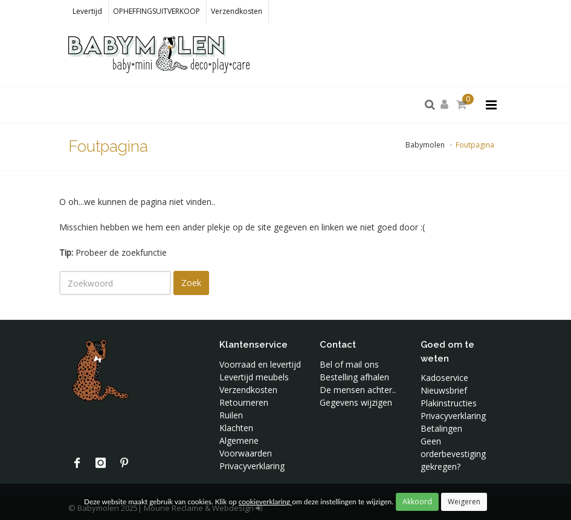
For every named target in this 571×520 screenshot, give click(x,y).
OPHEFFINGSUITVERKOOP (156, 11)
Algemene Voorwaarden (245, 447)
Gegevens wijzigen (356, 402)
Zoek (191, 282)
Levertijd (87, 11)
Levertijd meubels (254, 377)
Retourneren (243, 402)
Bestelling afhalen (354, 377)
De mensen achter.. (358, 389)
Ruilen (231, 415)
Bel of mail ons (349, 364)
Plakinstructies (449, 403)
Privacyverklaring (252, 466)
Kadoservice (444, 377)
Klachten (236, 428)
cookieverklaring (265, 501)
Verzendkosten (236, 11)
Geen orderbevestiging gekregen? (453, 453)
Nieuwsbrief (444, 390)
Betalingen (441, 428)
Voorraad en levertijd (260, 364)
